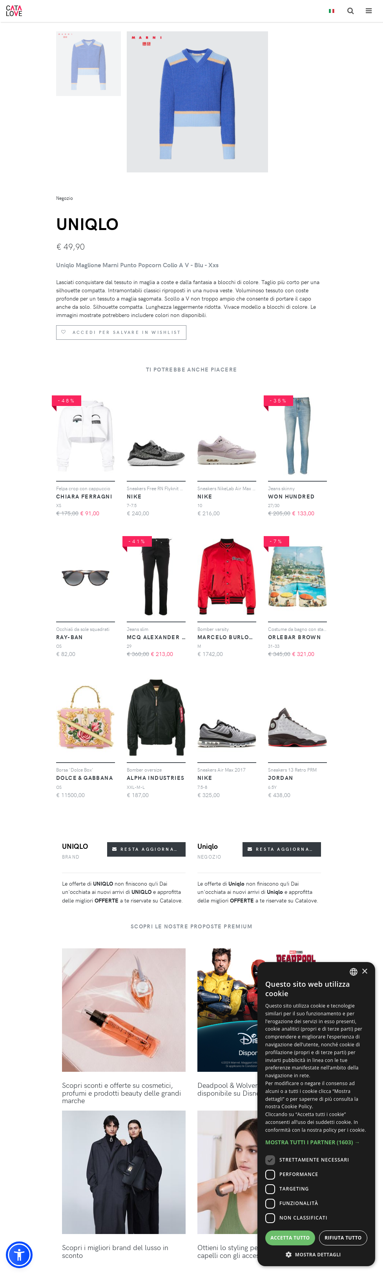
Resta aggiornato (147, 849)
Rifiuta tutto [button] (343, 1237)
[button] (19, 1254)
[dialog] (316, 1114)
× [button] (364, 972)
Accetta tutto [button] (290, 1237)
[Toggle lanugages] (332, 11)
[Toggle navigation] (369, 10)
